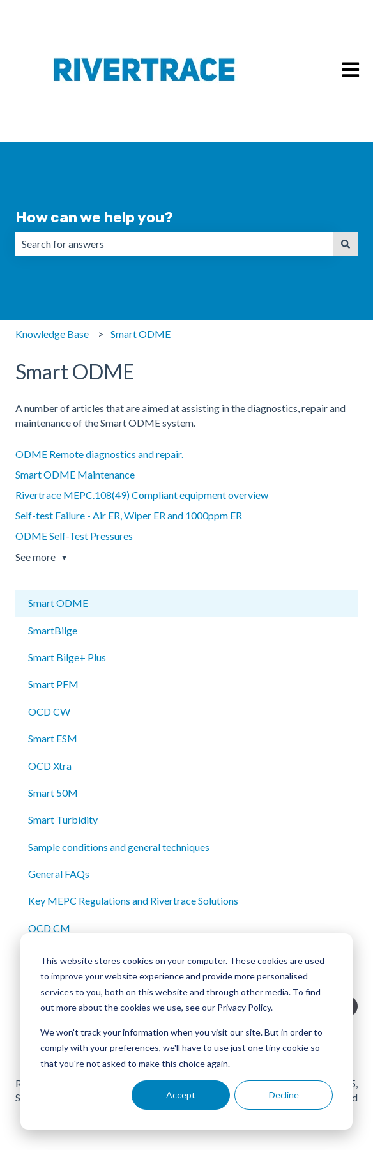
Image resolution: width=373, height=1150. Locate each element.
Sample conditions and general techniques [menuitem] (118, 847)
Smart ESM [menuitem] (52, 738)
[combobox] (174, 244)
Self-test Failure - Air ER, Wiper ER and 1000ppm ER (128, 515)
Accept (180, 1094)
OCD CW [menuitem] (49, 711)
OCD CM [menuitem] (49, 928)
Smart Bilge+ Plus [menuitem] (67, 657)
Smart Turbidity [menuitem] (63, 819)
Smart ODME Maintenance (75, 474)
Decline (284, 1094)
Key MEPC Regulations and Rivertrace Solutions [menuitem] (133, 900)
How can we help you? (94, 217)
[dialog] (186, 1031)
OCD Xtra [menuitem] (50, 766)
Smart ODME (140, 334)
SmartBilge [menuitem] (52, 630)
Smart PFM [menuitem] (53, 684)
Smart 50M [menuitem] (53, 792)
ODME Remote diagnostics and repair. (99, 454)
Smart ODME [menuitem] (58, 603)
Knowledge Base (52, 334)
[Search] (345, 244)
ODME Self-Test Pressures (74, 536)
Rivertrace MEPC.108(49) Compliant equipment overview (141, 495)
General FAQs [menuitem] (58, 874)
